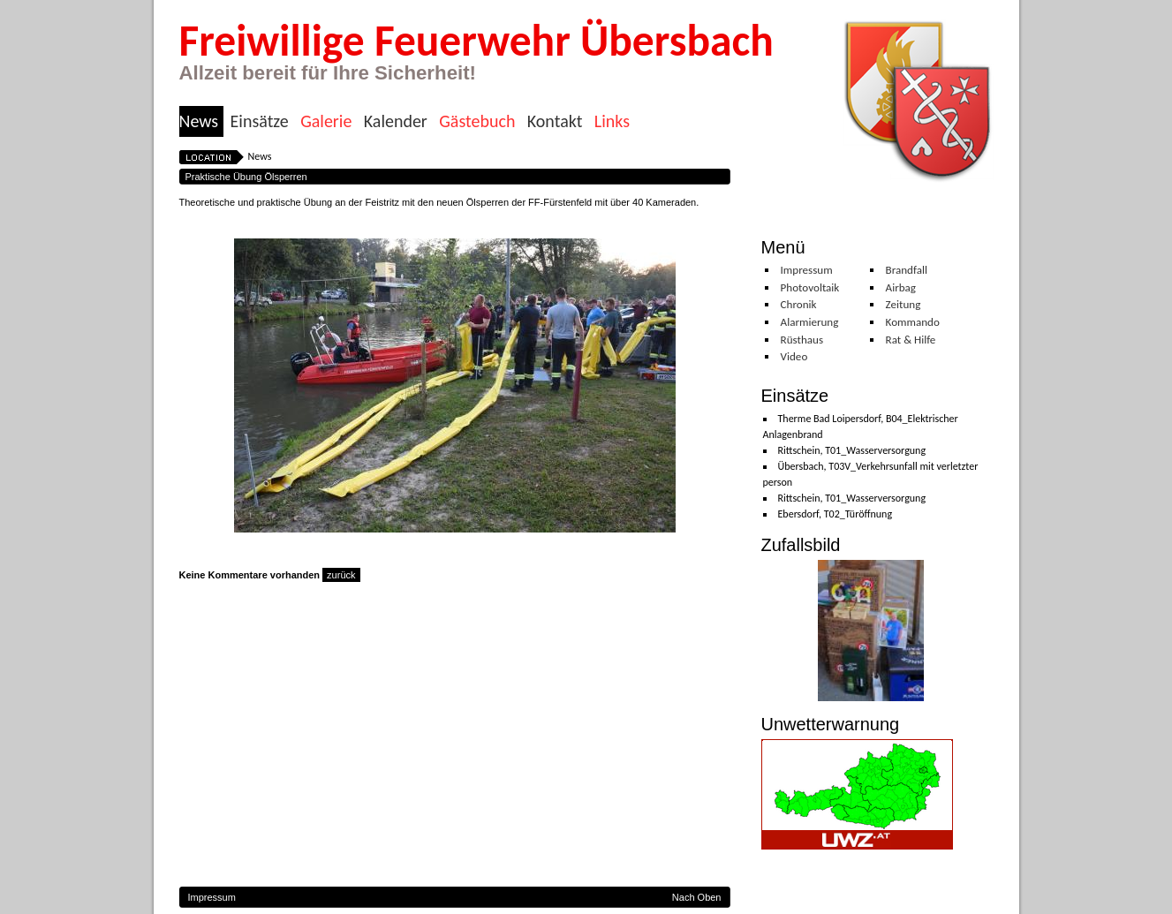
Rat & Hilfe (911, 340)
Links (612, 121)
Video (794, 357)
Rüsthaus (802, 340)
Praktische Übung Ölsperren (246, 176)
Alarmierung (810, 322)
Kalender (395, 121)
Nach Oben (697, 897)
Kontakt (555, 121)
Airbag (901, 288)
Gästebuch (477, 121)
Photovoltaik (810, 288)
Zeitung (903, 305)
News (199, 121)
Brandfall (906, 270)
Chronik (799, 305)
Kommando (913, 322)
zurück (341, 575)
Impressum (807, 270)
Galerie (326, 121)
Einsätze (260, 121)
